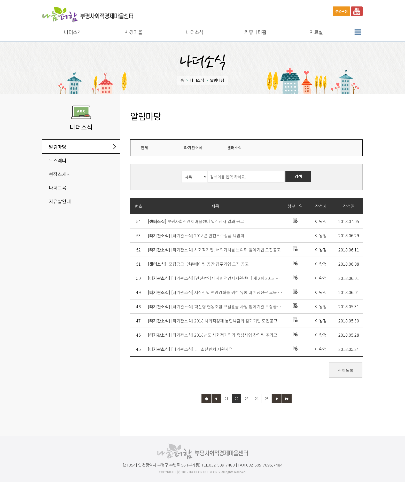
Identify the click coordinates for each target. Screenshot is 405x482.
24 (256, 398)
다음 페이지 (277, 398)
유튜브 (357, 11)
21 (226, 398)
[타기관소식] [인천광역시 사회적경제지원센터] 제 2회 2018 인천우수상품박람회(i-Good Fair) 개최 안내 (215, 278)
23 (246, 398)
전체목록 (345, 370)
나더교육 (57, 187)
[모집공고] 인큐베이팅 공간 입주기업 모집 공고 (198, 264)
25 (266, 398)
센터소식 (234, 147)
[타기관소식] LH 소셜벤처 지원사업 (190, 349)
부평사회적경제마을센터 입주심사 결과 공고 (196, 221)
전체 (144, 147)
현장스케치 (60, 174)
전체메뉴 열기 (357, 32)
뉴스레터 (57, 160)
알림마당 (57, 146)
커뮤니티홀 (255, 32)
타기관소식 (193, 147)
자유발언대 (60, 201)
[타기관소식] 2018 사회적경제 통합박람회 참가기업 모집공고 (212, 321)
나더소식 (194, 32)
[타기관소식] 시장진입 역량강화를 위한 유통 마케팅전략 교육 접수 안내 (215, 292)
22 (236, 398)
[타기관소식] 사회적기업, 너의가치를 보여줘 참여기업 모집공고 (214, 250)
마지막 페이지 (287, 398)
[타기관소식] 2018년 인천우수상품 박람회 (196, 235)
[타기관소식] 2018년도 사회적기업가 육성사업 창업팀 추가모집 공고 (215, 335)
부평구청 (341, 11)
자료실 (316, 32)
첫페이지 (206, 398)
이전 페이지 (216, 398)
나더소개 (73, 32)
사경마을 (133, 32)
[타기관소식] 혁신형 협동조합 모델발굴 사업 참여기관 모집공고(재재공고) (215, 306)
